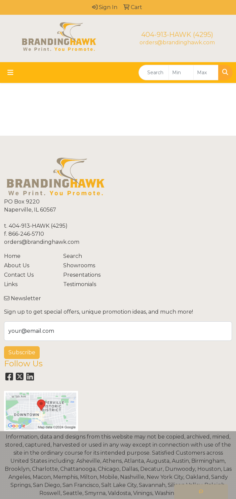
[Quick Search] (154, 72)
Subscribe (21, 352)
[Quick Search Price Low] (181, 72)
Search (72, 256)
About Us (16, 265)
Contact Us (19, 275)
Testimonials (79, 284)
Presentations (82, 275)
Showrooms (79, 265)
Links (10, 284)
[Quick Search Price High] (206, 72)
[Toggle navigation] (10, 72)
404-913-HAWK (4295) (177, 35)
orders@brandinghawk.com (177, 42)
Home (12, 256)
